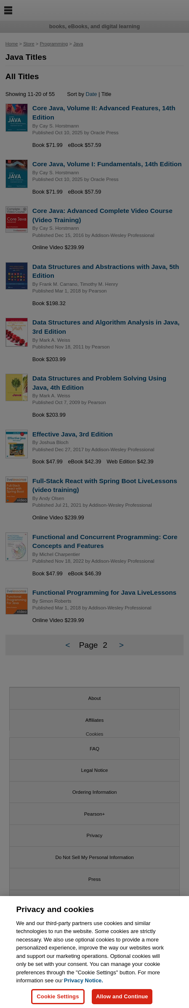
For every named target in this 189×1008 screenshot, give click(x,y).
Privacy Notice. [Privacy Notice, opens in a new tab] (83, 985)
